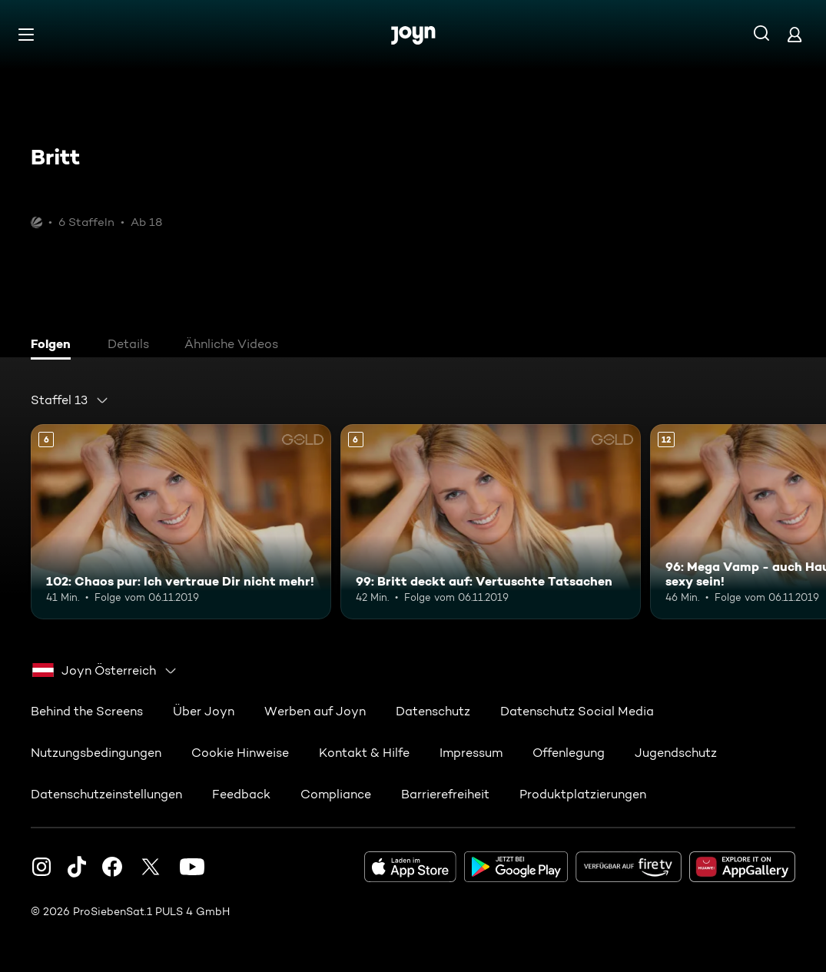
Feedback (241, 794)
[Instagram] (41, 866)
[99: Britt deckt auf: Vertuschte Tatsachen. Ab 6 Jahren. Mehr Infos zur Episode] (490, 521)
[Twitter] (150, 866)
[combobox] (70, 400)
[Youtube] (192, 866)
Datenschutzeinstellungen (106, 794)
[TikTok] (77, 866)
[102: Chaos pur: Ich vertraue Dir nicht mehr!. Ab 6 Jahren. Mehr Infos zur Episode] (181, 521)
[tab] (54, 346)
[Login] (794, 34)
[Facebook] (112, 866)
